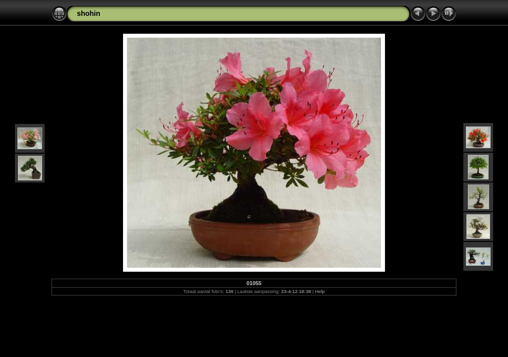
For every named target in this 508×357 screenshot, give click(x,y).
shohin (88, 13)
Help (320, 291)
